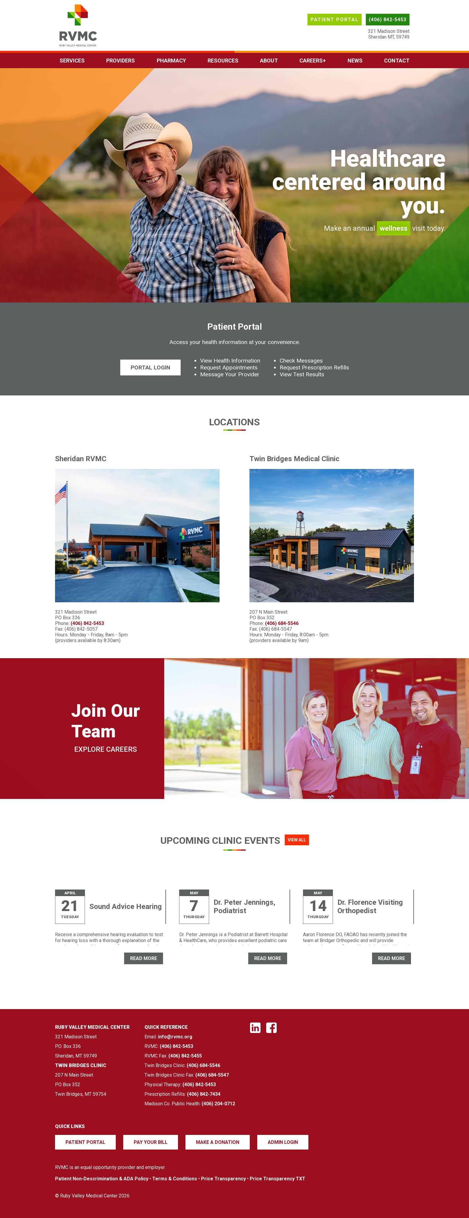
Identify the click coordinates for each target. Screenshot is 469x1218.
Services (72, 60)
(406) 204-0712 (218, 1104)
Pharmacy (171, 60)
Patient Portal (334, 19)
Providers (120, 60)
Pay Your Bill (151, 1142)
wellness (393, 228)
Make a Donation (217, 1142)
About (269, 60)
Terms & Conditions (174, 1179)
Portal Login (150, 367)
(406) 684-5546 (282, 623)
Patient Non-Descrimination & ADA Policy (101, 1179)
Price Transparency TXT (277, 1179)
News (355, 60)
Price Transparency (223, 1179)
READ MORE (143, 958)
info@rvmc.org (175, 1037)
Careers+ (312, 60)
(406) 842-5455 (185, 1056)
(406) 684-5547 (212, 1075)
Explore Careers (105, 749)
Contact (396, 60)
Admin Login (283, 1142)
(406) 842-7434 (203, 1094)
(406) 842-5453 (387, 19)
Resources (223, 60)
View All (297, 840)
